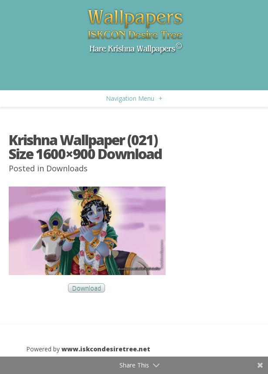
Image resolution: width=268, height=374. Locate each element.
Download (86, 288)
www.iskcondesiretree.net (105, 349)
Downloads (67, 168)
